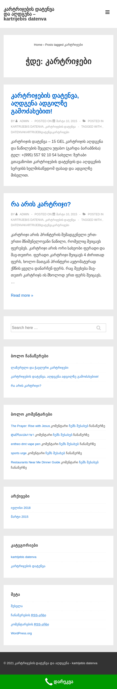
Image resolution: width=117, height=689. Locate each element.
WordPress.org (21, 633)
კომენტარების (30, 624)
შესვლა (17, 606)
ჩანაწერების (28, 615)
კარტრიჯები (60, 132)
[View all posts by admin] (22, 121)
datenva (17, 132)
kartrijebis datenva (27, 126)
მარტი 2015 (20, 516)
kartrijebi (32, 132)
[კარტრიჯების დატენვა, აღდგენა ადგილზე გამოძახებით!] (66, 121)
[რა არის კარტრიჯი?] (66, 214)
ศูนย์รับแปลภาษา (22, 435)
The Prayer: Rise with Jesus (30, 426)
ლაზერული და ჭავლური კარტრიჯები (39, 367)
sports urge (19, 453)
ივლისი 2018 (21, 508)
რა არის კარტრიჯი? (41, 204)
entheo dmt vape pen (25, 444)
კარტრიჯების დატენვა (60, 126)
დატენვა (46, 132)
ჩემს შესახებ (78, 426)
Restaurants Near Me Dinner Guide (35, 462)
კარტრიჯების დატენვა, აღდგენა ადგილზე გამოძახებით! (45, 103)
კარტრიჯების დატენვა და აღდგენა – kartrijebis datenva (29, 14)
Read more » (22, 295)
